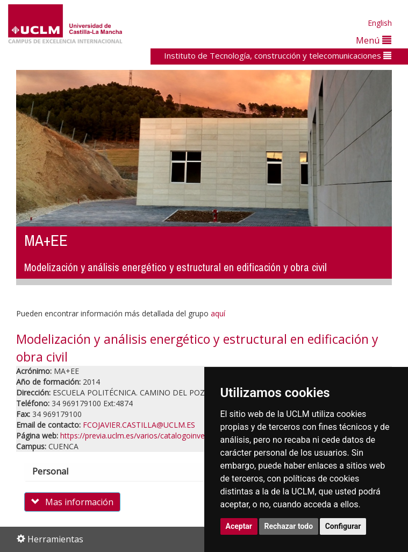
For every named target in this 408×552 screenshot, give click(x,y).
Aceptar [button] (239, 526)
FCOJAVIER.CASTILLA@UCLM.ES (139, 425)
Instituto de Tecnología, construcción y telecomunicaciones (277, 55)
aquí (218, 313)
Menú (373, 40)
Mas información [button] (72, 502)
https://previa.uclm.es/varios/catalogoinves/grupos (147, 435)
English (380, 23)
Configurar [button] (343, 526)
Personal (59, 471)
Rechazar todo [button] (288, 526)
